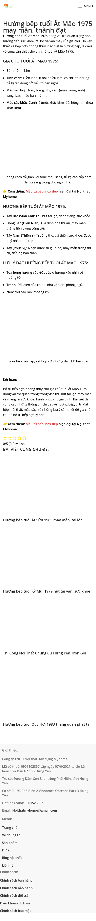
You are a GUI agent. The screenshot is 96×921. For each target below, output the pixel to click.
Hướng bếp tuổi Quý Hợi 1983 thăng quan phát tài (47, 724)
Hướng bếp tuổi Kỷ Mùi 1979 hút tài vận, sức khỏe (46, 591)
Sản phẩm (10, 843)
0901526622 (34, 803)
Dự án (7, 850)
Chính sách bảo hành (16, 888)
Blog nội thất (12, 857)
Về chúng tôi (11, 835)
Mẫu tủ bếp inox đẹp (42, 191)
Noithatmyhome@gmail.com (34, 810)
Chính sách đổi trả (14, 895)
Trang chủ (10, 827)
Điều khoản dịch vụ (15, 903)
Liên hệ (7, 865)
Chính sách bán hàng (16, 880)
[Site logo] (8, 6)
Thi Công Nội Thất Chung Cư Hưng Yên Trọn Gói (44, 653)
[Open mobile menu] (85, 6)
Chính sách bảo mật (15, 910)
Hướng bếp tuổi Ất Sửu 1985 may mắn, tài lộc (42, 520)
